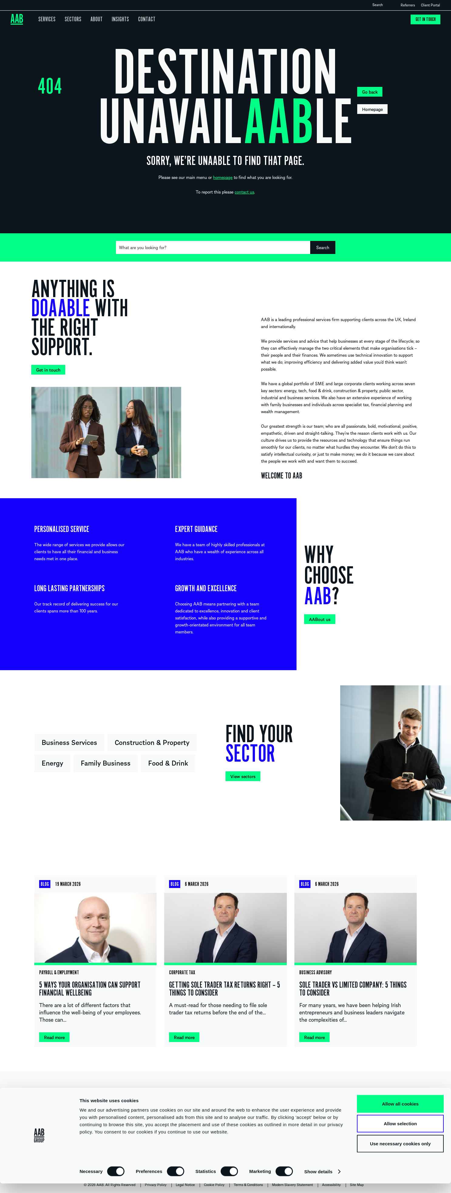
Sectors (70, 19)
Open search (388, 5)
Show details (318, 1181)
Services (46, 19)
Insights (114, 19)
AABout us (320, 619)
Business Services (69, 742)
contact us (244, 191)
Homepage (372, 109)
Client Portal (430, 5)
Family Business (106, 762)
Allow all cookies (400, 1113)
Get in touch (425, 19)
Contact (138, 19)
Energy (52, 762)
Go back (370, 91)
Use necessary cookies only (400, 1153)
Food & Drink (168, 762)
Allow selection (400, 1133)
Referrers (408, 5)
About (91, 19)
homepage (222, 177)
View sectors (243, 776)
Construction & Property (152, 742)
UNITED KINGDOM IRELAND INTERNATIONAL (225, 1093)
